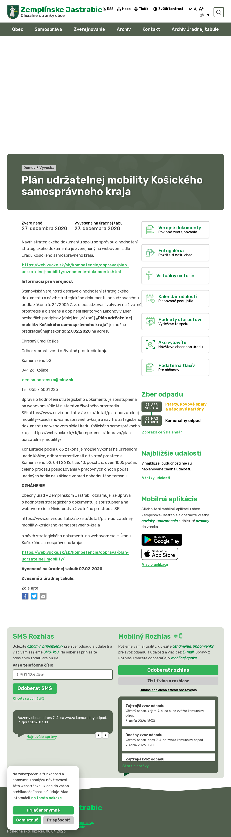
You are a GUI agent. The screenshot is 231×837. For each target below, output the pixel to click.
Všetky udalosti (156, 367)
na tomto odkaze (46, 798)
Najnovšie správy (42, 626)
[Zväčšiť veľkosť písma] (200, 9)
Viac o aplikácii (155, 453)
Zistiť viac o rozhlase (168, 569)
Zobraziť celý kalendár (162, 321)
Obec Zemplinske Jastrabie (60, 716)
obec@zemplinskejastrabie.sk (185, 815)
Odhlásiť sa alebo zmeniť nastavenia (168, 579)
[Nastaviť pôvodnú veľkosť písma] (195, 9)
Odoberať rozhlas (168, 559)
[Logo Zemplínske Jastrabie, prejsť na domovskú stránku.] (54, 12)
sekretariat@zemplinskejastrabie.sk (191, 820)
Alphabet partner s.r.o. (74, 712)
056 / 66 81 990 (173, 810)
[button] (98, 624)
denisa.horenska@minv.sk (47, 269)
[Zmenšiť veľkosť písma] (190, 9)
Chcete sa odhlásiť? (29, 588)
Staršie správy (135, 655)
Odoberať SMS (35, 577)
